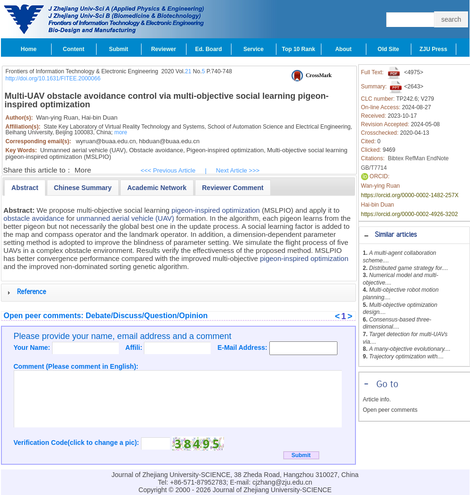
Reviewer (163, 49)
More (83, 170)
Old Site (388, 49)
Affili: (134, 347)
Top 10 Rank (298, 49)
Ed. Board (208, 49)
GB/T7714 (374, 168)
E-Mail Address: (243, 347)
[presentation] (25, 187)
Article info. (377, 399)
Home (28, 49)
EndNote (437, 158)
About (343, 49)
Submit (118, 49)
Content (73, 49)
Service (253, 49)
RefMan (415, 158)
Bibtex (395, 158)
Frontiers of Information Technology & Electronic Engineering (82, 71)
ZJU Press (433, 49)
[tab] (414, 235)
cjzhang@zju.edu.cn (282, 482)
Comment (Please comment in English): (76, 366)
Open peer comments (390, 410)
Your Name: (33, 347)
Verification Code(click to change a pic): (77, 442)
